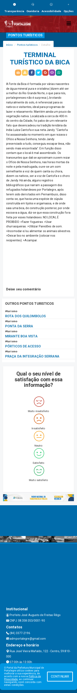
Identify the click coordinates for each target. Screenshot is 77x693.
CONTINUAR (60, 676)
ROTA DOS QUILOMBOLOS (25, 316)
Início (9, 44)
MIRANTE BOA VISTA (21, 336)
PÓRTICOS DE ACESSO (23, 346)
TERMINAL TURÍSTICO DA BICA (40, 58)
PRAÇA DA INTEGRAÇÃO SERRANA (32, 356)
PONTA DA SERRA (19, 326)
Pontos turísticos (27, 44)
